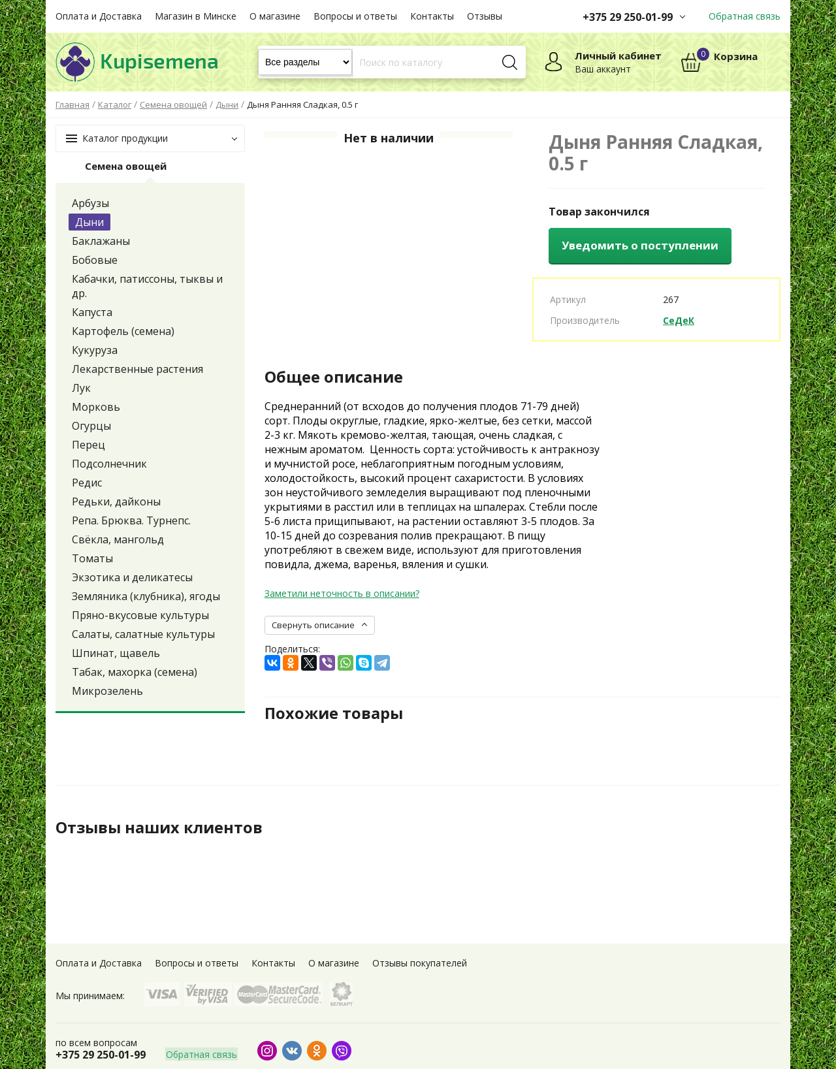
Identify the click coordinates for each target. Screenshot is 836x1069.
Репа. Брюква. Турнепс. (131, 520)
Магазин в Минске (195, 16)
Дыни (89, 222)
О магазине (274, 16)
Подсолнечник (109, 463)
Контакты (432, 16)
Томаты (92, 558)
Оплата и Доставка (99, 16)
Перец (88, 445)
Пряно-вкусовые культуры (140, 615)
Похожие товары (334, 713)
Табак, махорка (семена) (134, 672)
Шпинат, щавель (116, 653)
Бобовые (95, 260)
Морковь (96, 407)
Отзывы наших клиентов (159, 827)
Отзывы (484, 16)
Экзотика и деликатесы (132, 577)
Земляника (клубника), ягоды (146, 596)
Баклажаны (101, 241)
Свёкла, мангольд (118, 539)
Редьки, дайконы (116, 501)
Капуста (92, 312)
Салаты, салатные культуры (143, 634)
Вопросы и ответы (355, 16)
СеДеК (678, 320)
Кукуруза (95, 350)
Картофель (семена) (123, 331)
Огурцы (91, 426)
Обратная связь (744, 16)
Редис (87, 482)
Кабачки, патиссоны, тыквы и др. (147, 286)
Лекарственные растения (137, 369)
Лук (81, 388)
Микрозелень (107, 691)
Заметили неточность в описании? (342, 593)
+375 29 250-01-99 (628, 17)
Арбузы (90, 203)
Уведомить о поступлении (640, 245)
